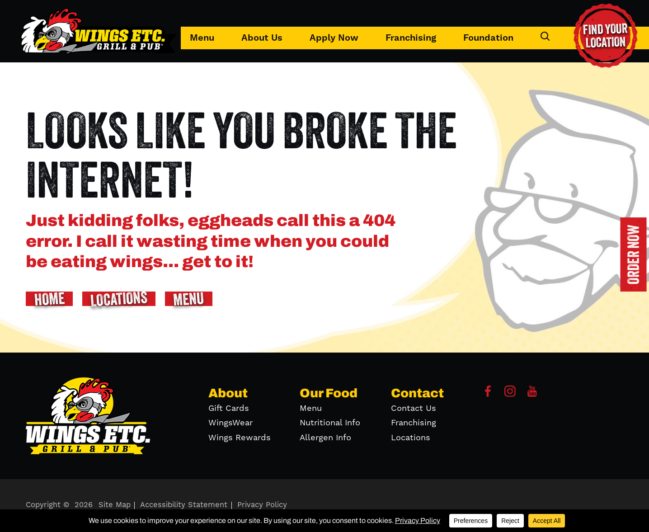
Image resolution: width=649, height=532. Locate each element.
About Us (261, 38)
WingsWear (230, 423)
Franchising (411, 38)
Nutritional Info (330, 423)
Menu (202, 38)
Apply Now (334, 38)
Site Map (115, 505)
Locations (410, 438)
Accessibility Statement (183, 505)
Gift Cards (228, 408)
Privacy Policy (262, 505)
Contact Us (413, 408)
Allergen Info (325, 438)
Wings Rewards (239, 438)
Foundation (488, 38)
